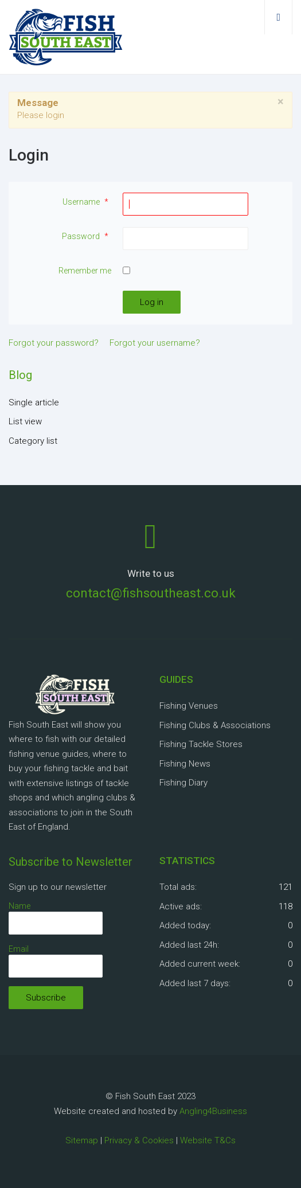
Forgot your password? (54, 343)
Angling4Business (213, 1111)
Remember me (84, 270)
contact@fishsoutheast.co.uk (151, 592)
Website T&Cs (208, 1140)
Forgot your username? (155, 343)
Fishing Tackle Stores (201, 744)
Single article (34, 402)
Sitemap (81, 1140)
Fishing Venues (188, 706)
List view (25, 421)
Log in (151, 302)
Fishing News (184, 764)
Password (86, 236)
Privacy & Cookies (139, 1140)
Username (86, 201)
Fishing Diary (183, 782)
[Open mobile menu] (278, 17)
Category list (33, 441)
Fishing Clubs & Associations (215, 725)
